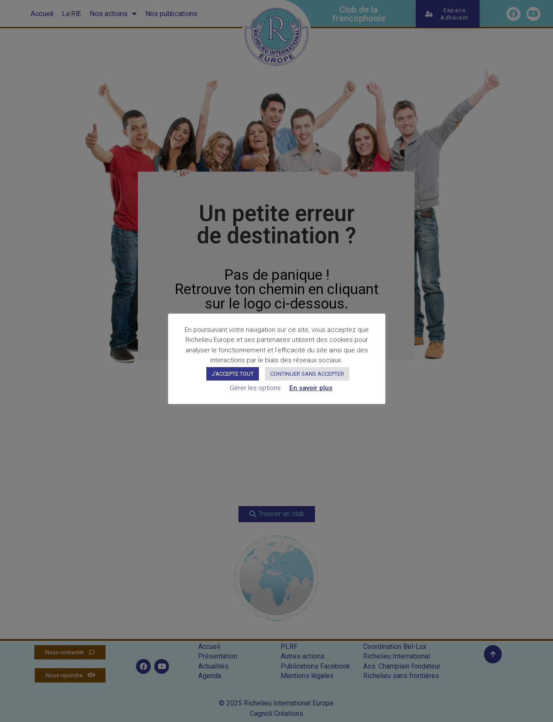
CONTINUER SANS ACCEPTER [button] (307, 374)
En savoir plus (310, 388)
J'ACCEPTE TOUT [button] (233, 374)
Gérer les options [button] (255, 388)
